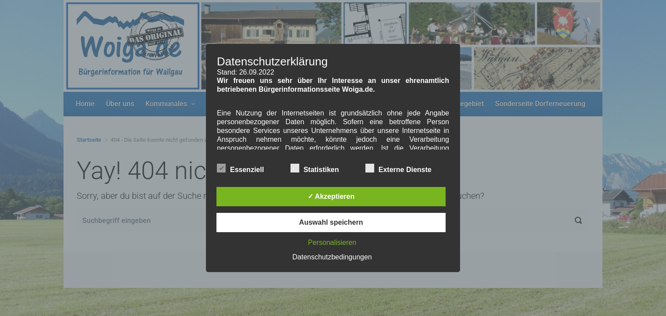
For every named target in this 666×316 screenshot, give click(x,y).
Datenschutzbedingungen (332, 257)
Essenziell (240, 168)
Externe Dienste (398, 168)
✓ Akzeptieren (331, 196)
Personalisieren (332, 242)
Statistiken (314, 168)
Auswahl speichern (331, 222)
